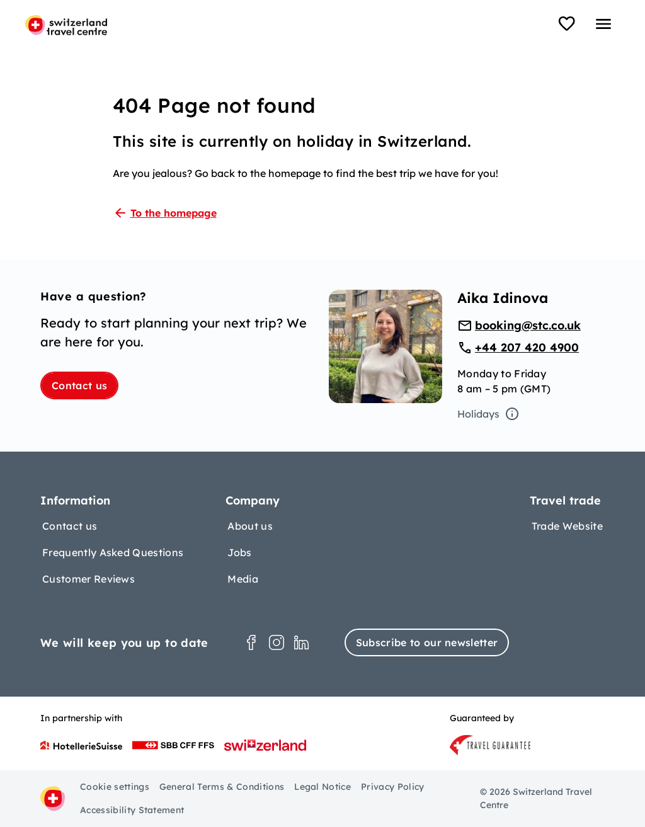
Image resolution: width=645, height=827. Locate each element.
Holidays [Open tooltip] (488, 413)
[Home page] (66, 25)
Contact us (79, 385)
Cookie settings (114, 786)
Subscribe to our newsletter (427, 642)
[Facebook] (251, 642)
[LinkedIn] (301, 642)
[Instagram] (276, 642)
